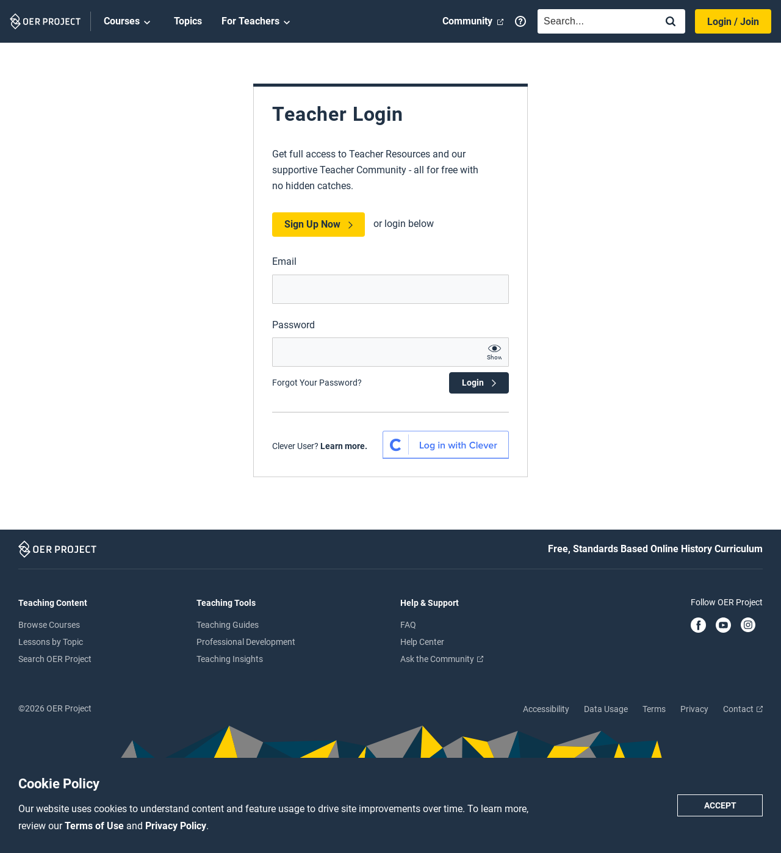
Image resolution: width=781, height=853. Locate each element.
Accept (720, 805)
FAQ (408, 625)
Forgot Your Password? (317, 382)
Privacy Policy (175, 826)
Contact (743, 709)
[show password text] (494, 352)
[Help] (520, 21)
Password (293, 325)
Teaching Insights (229, 659)
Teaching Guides (227, 625)
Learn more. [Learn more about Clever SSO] (343, 446)
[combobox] (594, 21)
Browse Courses (49, 625)
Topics (188, 21)
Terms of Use (95, 826)
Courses (129, 22)
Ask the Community (441, 659)
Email (284, 261)
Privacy (694, 709)
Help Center (422, 642)
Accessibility (546, 709)
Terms (654, 709)
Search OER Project (55, 659)
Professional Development (245, 642)
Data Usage (606, 709)
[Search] (670, 22)
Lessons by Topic (50, 642)
